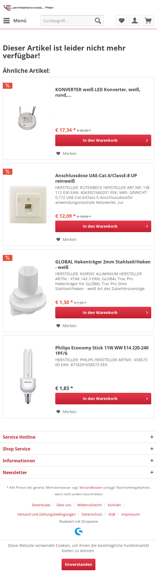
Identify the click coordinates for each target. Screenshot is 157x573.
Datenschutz (92, 514)
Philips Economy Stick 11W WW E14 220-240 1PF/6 (101, 350)
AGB (111, 514)
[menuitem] (14, 20)
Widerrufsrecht (89, 504)
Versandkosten (90, 487)
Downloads (41, 504)
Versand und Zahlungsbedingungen (46, 514)
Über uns (63, 504)
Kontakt (114, 504)
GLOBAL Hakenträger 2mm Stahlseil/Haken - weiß (103, 264)
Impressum (130, 514)
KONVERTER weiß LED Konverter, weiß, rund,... (98, 92)
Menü (14, 20)
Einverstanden (78, 564)
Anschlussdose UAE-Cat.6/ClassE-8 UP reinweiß (96, 178)
